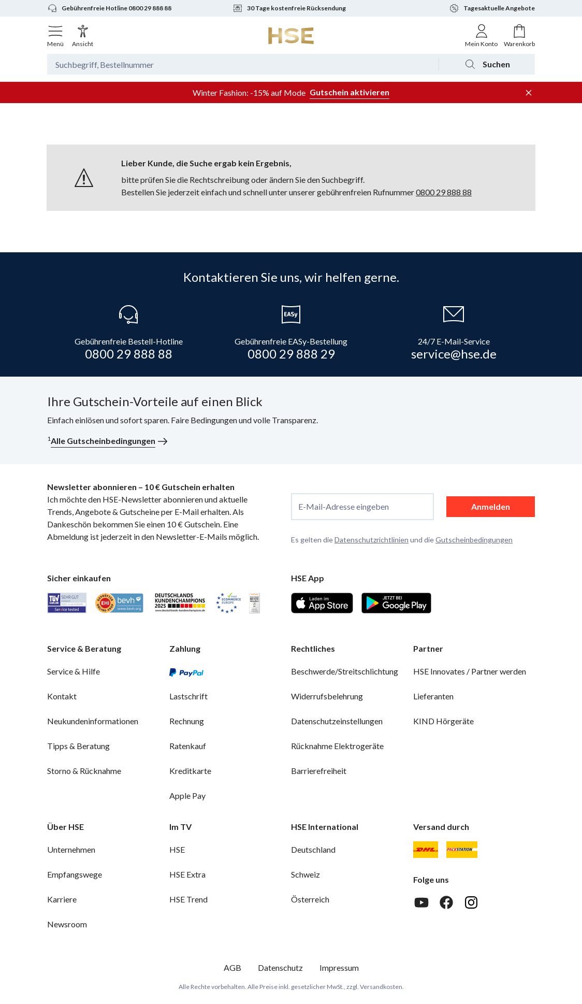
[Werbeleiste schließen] (528, 93)
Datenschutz (280, 967)
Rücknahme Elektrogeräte (337, 746)
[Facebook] (446, 902)
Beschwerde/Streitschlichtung (344, 671)
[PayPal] (186, 671)
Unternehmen (71, 849)
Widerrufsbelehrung (327, 696)
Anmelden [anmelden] (490, 506)
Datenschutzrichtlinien (371, 539)
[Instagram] (471, 902)
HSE (177, 849)
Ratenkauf (187, 746)
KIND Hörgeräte (443, 721)
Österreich (310, 899)
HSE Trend (188, 899)
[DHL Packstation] (462, 849)
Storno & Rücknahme (84, 771)
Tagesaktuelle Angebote (492, 8)
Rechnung (186, 721)
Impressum (339, 967)
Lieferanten (433, 696)
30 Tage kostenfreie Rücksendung (289, 8)
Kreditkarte (190, 771)
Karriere (62, 899)
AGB (232, 967)
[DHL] (425, 849)
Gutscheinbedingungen (474, 539)
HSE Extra (187, 874)
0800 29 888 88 (444, 192)
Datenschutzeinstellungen (337, 721)
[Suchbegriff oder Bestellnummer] (242, 64)
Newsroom (67, 924)
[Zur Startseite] (291, 35)
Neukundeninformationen (92, 721)
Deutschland (313, 849)
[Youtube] (421, 902)
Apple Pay (187, 795)
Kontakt (62, 696)
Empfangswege (74, 874)
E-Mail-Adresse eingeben (343, 507)
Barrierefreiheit (318, 771)
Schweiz (305, 874)
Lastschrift (188, 696)
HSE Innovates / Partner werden (469, 671)
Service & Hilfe (73, 671)
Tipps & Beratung (78, 746)
